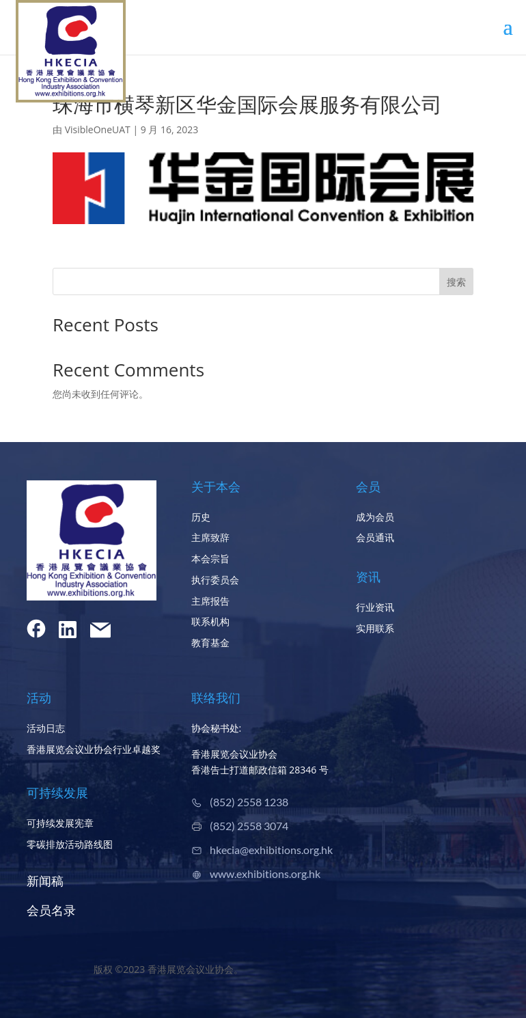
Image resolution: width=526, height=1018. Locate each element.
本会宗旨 (210, 558)
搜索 (456, 281)
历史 (200, 516)
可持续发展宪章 (60, 822)
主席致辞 (210, 537)
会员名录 (51, 910)
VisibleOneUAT (97, 129)
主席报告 (210, 600)
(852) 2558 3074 (249, 825)
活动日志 (46, 727)
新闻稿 (45, 880)
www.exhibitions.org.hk (265, 873)
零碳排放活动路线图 (70, 844)
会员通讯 (375, 537)
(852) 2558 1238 (249, 801)
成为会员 (375, 516)
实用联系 (375, 628)
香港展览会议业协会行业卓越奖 (94, 749)
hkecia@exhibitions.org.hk (271, 849)
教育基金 (210, 642)
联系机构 (210, 621)
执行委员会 (215, 579)
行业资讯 (375, 607)
